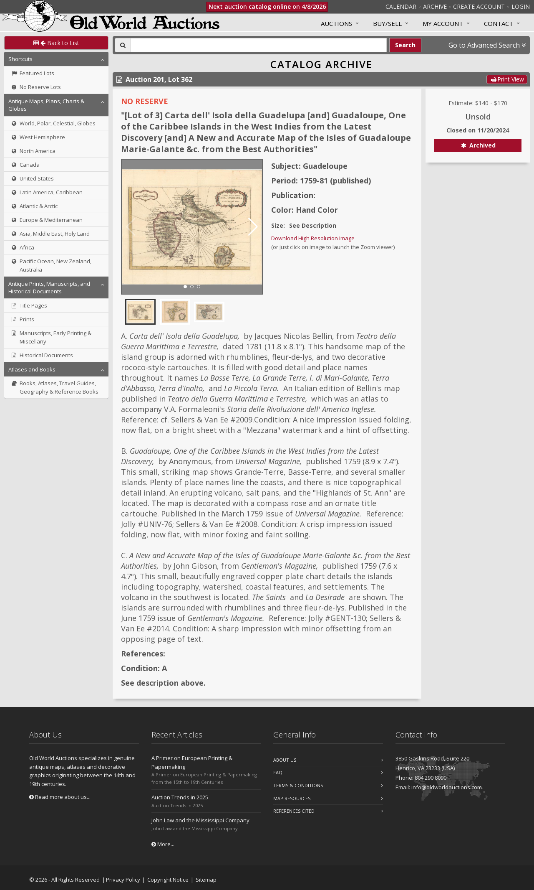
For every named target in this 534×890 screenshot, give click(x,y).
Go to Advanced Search (487, 45)
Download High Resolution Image (313, 238)
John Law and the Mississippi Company (200, 820)
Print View (507, 79)
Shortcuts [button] (20, 59)
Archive (435, 6)
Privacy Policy (123, 879)
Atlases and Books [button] (31, 369)
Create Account (479, 6)
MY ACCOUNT (443, 23)
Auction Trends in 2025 (179, 797)
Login (520, 6)
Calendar (400, 6)
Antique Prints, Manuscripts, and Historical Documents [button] (49, 287)
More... (162, 844)
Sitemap (206, 879)
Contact (498, 23)
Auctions (336, 23)
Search (405, 45)
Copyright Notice (168, 879)
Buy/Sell (387, 23)
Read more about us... (60, 797)
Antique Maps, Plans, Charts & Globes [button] (46, 104)
